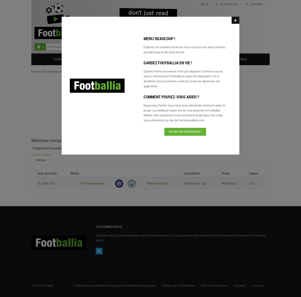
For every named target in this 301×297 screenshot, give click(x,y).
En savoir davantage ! (185, 131)
